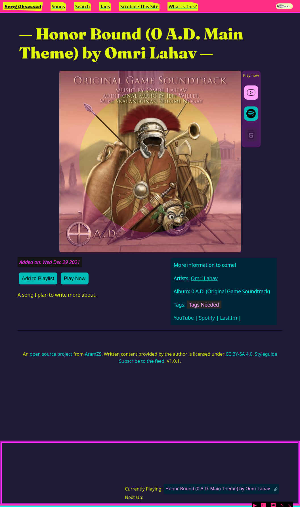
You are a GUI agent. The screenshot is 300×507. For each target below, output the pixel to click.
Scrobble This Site (139, 6)
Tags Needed (204, 304)
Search (82, 6)
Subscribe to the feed (141, 361)
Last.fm (228, 317)
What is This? (183, 6)
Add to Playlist (38, 278)
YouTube (184, 317)
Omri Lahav (204, 278)
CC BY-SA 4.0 (239, 354)
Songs (58, 6)
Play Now (74, 278)
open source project (51, 354)
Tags (105, 6)
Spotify (207, 317)
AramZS (93, 354)
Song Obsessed (23, 6)
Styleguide (266, 354)
